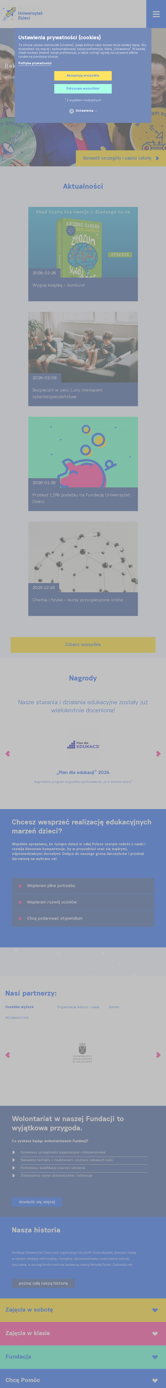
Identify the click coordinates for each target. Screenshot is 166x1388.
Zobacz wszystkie (83, 645)
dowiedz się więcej (37, 1202)
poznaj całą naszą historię (43, 1283)
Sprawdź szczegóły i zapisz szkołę (121, 158)
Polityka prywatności (35, 63)
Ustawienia (83, 111)
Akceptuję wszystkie (83, 75)
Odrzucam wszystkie (83, 89)
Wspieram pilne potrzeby (46, 886)
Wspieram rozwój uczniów (47, 902)
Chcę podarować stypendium (50, 918)
